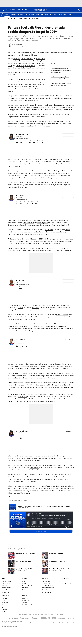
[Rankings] (13, 15)
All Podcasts (41, 536)
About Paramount (27, 585)
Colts (61, 305)
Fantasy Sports (6, 583)
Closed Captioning (47, 590)
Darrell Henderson (28, 223)
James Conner (67, 98)
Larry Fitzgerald (58, 394)
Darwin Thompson (22, 134)
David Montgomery (27, 59)
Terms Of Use (46, 581)
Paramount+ (25, 588)
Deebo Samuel (21, 280)
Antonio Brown (34, 468)
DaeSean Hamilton (14, 107)
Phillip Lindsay (12, 96)
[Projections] (21, 15)
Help (63, 581)
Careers (24, 583)
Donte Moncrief (61, 475)
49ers (51, 310)
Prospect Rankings (23, 18)
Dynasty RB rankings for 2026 (24, 569)
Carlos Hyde (32, 164)
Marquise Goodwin (62, 315)
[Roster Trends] (30, 15)
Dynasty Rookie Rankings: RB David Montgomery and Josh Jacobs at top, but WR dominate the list (61, 70)
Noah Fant (14, 68)
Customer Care (66, 583)
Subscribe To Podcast (41, 531)
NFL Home (10, 18)
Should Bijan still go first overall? (59, 569)
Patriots (20, 308)
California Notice (47, 592)
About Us (24, 581)
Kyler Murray (20, 66)
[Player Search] (63, 15)
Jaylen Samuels (24, 98)
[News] (7, 15)
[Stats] (37, 15)
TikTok (4, 601)
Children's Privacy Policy (49, 585)
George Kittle (29, 317)
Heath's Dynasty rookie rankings (25, 553)
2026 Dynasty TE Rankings (57, 553)
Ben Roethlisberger (51, 465)
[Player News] (53, 15)
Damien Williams (55, 162)
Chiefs (13, 159)
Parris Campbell (19, 63)
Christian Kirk (69, 105)
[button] (70, 15)
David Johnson (22, 397)
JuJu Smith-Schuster (36, 475)
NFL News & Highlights (34, 18)
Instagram (5, 603)
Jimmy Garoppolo (41, 329)
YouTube (4, 598)
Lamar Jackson (32, 87)
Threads (4, 609)
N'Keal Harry (37, 61)
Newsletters (25, 601)
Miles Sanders (40, 59)
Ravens (67, 230)
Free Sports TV (6, 585)
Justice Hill (20, 196)
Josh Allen (21, 87)
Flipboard (4, 611)
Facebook (4, 605)
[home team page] (14, 139)
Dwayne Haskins (30, 66)
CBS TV (24, 590)
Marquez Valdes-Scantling (31, 107)
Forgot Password (27, 605)
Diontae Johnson (22, 431)
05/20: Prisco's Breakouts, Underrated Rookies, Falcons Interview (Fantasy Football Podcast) (43, 506)
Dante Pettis (60, 105)
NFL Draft (16, 18)
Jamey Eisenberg (18, 44)
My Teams (25, 603)
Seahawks (35, 308)
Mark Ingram (49, 230)
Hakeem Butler (48, 364)
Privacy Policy (46, 583)
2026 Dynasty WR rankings (57, 561)
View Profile (68, 135)
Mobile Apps (5, 592)
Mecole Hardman (29, 63)
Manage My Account (27, 598)
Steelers (13, 465)
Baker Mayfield (13, 87)
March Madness (6, 590)
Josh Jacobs (16, 59)
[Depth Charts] (44, 15)
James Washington (50, 475)
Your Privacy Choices (48, 588)
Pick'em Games (6, 581)
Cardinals (14, 366)
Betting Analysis (6, 588)
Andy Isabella (20, 339)
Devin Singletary (42, 223)
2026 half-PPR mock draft (23, 561)
